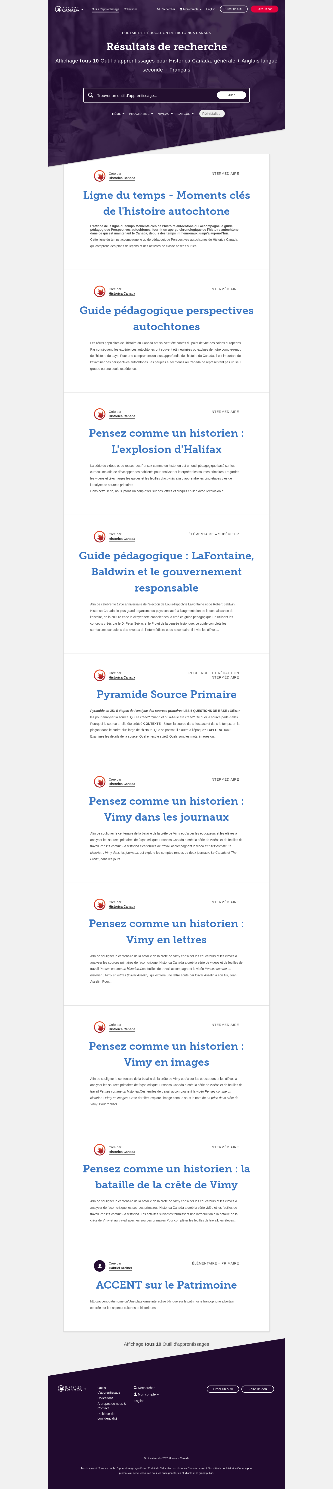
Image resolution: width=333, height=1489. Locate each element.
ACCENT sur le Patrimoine (166, 1285)
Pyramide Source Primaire (166, 694)
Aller (231, 95)
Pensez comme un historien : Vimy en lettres (166, 931)
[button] (69, 8)
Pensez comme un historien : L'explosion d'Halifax (166, 441)
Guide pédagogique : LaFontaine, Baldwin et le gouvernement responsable (166, 571)
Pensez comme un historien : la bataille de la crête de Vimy (166, 1176)
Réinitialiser (212, 113)
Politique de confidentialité (107, 1416)
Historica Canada (122, 178)
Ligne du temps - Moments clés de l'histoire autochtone (166, 203)
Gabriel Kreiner (120, 1268)
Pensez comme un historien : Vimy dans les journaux (166, 809)
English (210, 9)
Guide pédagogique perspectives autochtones (167, 318)
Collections (130, 9)
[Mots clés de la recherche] (136, 95)
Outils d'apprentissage (105, 9)
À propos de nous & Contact (112, 1406)
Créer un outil (233, 9)
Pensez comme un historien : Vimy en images (166, 1054)
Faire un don (264, 9)
